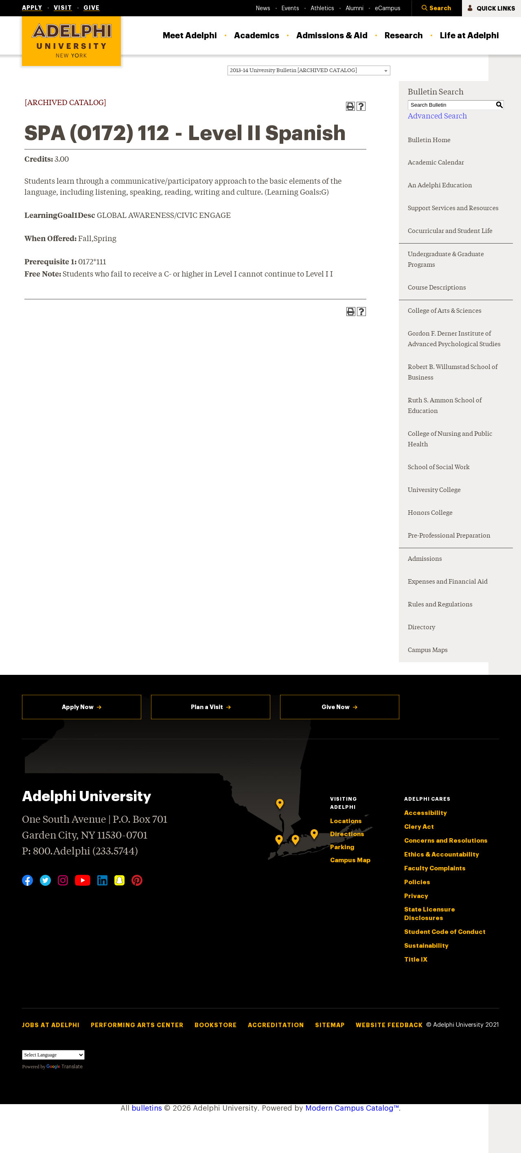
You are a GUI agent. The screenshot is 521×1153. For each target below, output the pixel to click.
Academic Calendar (436, 163)
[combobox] (309, 70)
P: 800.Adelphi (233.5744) (80, 850)
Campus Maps (428, 651)
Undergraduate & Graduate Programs (446, 260)
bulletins (146, 1108)
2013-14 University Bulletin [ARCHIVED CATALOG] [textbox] (293, 70)
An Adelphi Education (440, 186)
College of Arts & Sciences (445, 311)
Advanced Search (437, 116)
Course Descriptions (437, 288)
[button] (437, 8)
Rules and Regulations (440, 605)
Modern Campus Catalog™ (352, 1108)
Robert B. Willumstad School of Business (452, 373)
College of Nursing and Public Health (450, 439)
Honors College (430, 513)
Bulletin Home (429, 141)
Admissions (425, 559)
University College (434, 491)
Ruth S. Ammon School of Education (445, 406)
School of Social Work (439, 468)
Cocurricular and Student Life (450, 231)
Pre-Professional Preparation (449, 536)
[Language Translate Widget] (53, 1055)
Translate (64, 1066)
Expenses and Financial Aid (448, 582)
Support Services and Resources (453, 209)
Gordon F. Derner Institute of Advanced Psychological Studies (454, 339)
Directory (421, 628)
